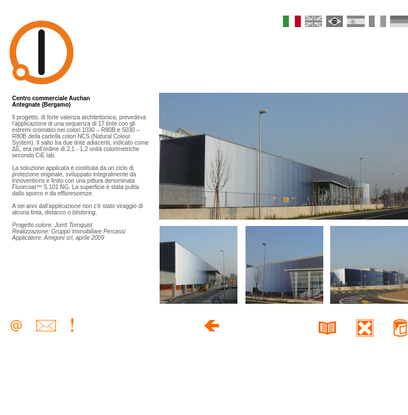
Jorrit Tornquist (73, 225)
